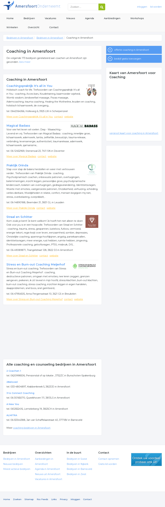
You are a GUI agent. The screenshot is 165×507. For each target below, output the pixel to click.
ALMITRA (11, 415)
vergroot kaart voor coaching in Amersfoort (133, 133)
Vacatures (50, 18)
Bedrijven (29, 18)
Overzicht (33, 27)
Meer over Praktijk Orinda (20, 208)
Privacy (64, 499)
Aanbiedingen (112, 18)
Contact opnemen (108, 458)
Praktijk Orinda (17, 165)
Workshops (137, 18)
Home (10, 18)
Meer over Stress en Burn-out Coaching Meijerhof (34, 299)
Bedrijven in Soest (77, 458)
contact (58, 116)
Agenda (89, 18)
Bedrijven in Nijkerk (77, 464)
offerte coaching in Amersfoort (131, 49)
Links (54, 499)
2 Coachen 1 (13, 370)
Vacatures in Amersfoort (48, 479)
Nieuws (70, 18)
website (68, 116)
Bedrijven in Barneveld (79, 469)
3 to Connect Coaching (20, 393)
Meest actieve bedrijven (16, 469)
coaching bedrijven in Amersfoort (31, 427)
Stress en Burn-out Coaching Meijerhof (35, 264)
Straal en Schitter (19, 217)
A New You (12, 404)
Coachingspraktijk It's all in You (29, 86)
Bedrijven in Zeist (76, 474)
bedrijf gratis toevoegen (127, 58)
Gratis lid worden (107, 464)
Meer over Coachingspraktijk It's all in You (29, 116)
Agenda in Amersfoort (47, 469)
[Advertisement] (52, 331)
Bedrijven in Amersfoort (43, 7)
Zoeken (17, 499)
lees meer (24, 61)
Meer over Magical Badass (21, 156)
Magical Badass (18, 125)
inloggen (142, 6)
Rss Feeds (42, 499)
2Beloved (12, 382)
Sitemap (29, 499)
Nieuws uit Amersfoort (47, 474)
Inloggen (75, 499)
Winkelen (12, 27)
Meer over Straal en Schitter (22, 255)
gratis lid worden (146, 459)
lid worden (156, 6)
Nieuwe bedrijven (13, 464)
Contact (53, 27)
